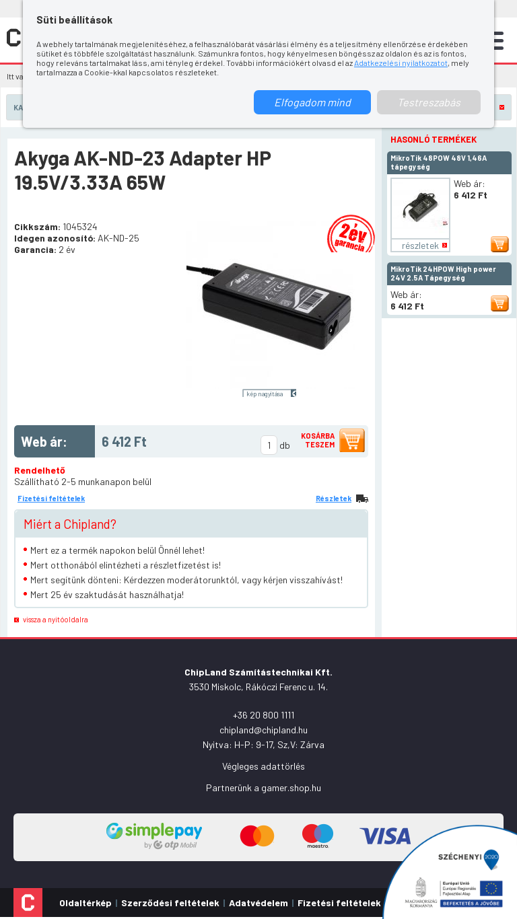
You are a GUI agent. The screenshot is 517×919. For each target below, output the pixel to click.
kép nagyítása (264, 393)
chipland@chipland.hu (263, 729)
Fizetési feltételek (51, 498)
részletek (420, 245)
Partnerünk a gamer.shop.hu (263, 787)
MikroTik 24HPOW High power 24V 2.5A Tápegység (443, 273)
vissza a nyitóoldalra (55, 619)
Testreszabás (428, 102)
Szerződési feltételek (170, 902)
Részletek (333, 498)
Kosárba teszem (318, 440)
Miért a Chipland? (70, 523)
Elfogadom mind (312, 102)
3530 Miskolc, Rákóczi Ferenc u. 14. (258, 686)
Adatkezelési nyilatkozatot (401, 62)
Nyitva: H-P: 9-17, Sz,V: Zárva (263, 744)
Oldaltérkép (85, 902)
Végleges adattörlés (263, 766)
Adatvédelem (258, 902)
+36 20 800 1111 (263, 715)
